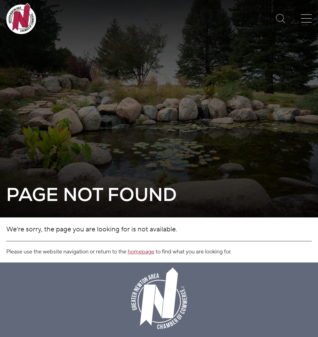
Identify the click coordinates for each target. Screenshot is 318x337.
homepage (141, 251)
